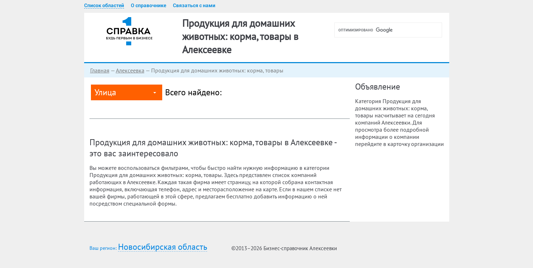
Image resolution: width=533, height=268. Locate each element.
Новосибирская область (162, 247)
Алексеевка (130, 70)
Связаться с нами (194, 5)
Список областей (104, 5)
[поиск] (391, 30)
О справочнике (148, 5)
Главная (99, 70)
